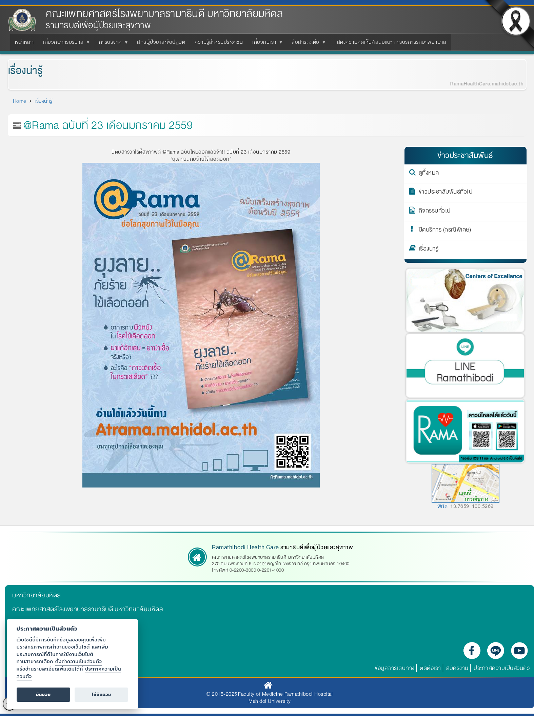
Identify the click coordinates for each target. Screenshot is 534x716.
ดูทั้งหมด (429, 174)
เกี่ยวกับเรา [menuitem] (266, 44)
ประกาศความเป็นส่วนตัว (502, 668)
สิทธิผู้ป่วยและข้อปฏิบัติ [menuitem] (161, 42)
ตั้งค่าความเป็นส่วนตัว (78, 661)
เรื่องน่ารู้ (20, 70)
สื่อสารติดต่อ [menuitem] (307, 44)
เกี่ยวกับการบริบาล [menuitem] (64, 44)
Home (19, 101)
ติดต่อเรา (430, 668)
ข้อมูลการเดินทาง (395, 668)
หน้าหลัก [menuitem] (24, 42)
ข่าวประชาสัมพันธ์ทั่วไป (446, 193)
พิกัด (442, 506)
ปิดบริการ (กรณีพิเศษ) (445, 231)
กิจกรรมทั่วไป (435, 212)
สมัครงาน (457, 668)
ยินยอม (43, 694)
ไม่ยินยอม (101, 694)
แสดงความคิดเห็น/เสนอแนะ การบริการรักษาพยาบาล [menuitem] (390, 42)
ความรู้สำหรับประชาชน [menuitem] (219, 42)
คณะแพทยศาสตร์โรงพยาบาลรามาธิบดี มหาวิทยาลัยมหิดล (164, 13)
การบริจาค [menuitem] (111, 44)
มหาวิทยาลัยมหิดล (36, 595)
